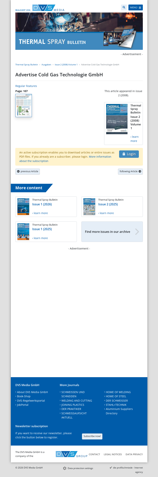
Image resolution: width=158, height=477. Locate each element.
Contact (94, 454)
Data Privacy (134, 454)
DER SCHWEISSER (117, 400)
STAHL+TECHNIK (116, 405)
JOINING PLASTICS (72, 405)
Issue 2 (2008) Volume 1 (66, 64)
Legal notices (113, 454)
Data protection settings (80, 468)
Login (128, 154)
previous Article (27, 171)
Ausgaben (46, 64)
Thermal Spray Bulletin (26, 64)
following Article (130, 171)
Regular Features (26, 86)
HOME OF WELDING (118, 392)
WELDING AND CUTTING (76, 400)
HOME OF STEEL (116, 396)
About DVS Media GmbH (32, 392)
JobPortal (22, 405)
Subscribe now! (92, 436)
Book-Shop (24, 396)
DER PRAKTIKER (71, 409)
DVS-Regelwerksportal (31, 400)
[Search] (124, 7)
